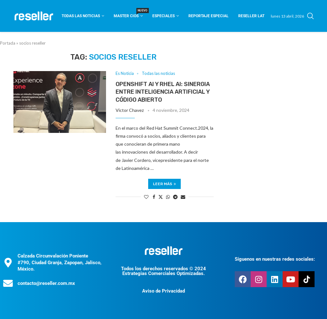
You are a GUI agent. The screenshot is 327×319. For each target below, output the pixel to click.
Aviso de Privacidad (163, 291)
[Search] (310, 15)
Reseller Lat (251, 16)
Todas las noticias (81, 16)
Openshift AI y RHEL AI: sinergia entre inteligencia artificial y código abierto (163, 92)
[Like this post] (146, 196)
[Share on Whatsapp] (168, 196)
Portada (7, 43)
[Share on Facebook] (154, 196)
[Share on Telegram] (175, 196)
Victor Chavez (130, 110)
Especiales (163, 16)
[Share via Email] (183, 196)
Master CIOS (128, 14)
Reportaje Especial (208, 16)
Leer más (164, 184)
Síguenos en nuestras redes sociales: (275, 259)
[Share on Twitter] (160, 196)
